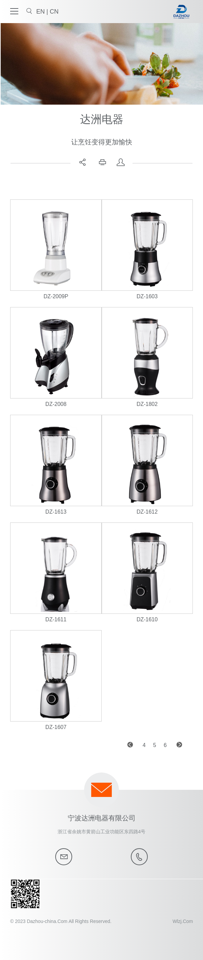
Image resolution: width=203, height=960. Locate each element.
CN (54, 11)
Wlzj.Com (182, 921)
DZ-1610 (147, 619)
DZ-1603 (147, 296)
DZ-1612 (147, 512)
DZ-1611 (55, 619)
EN (41, 11)
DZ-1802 (147, 404)
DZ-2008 (55, 404)
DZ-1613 (55, 512)
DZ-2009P (56, 296)
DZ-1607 (55, 727)
